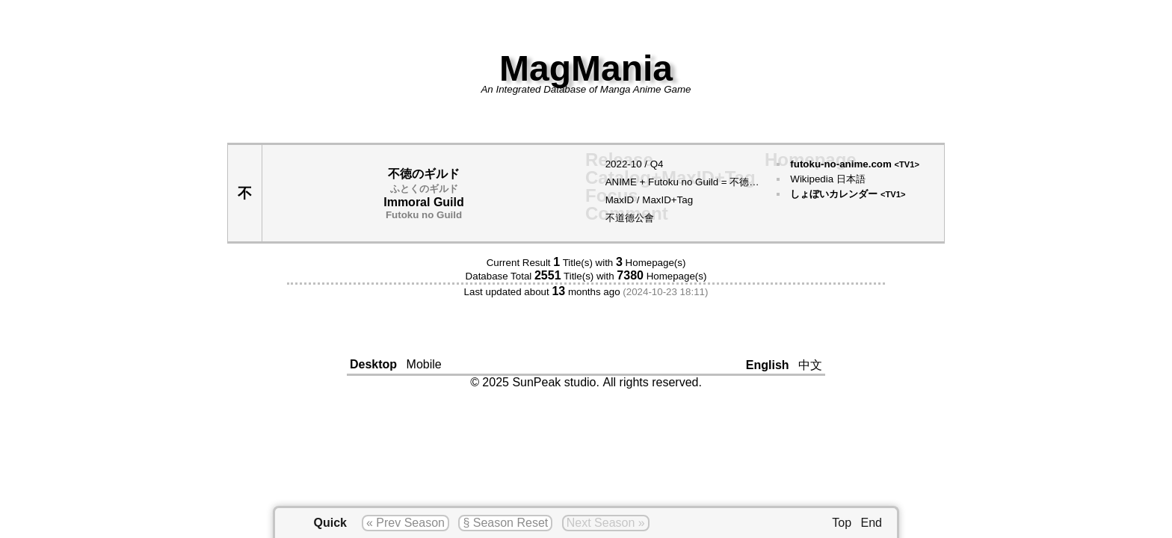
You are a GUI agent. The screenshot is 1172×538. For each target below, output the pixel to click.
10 (636, 164)
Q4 (657, 164)
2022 (616, 164)
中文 (810, 365)
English (767, 365)
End (871, 522)
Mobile (424, 364)
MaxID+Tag (667, 199)
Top (841, 522)
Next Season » (606, 522)
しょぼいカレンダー (847, 194)
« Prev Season (405, 522)
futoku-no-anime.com (854, 164)
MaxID (620, 199)
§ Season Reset (505, 522)
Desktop (373, 364)
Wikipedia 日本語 (827, 179)
